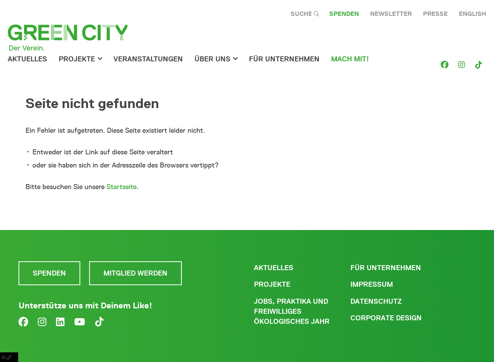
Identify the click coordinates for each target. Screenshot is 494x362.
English (472, 13)
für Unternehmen (284, 59)
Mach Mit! (350, 59)
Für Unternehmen (385, 268)
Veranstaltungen (148, 59)
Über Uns (212, 59)
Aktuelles (27, 59)
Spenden (344, 13)
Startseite (122, 187)
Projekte (77, 59)
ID (9, 357)
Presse (435, 13)
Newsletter (391, 13)
